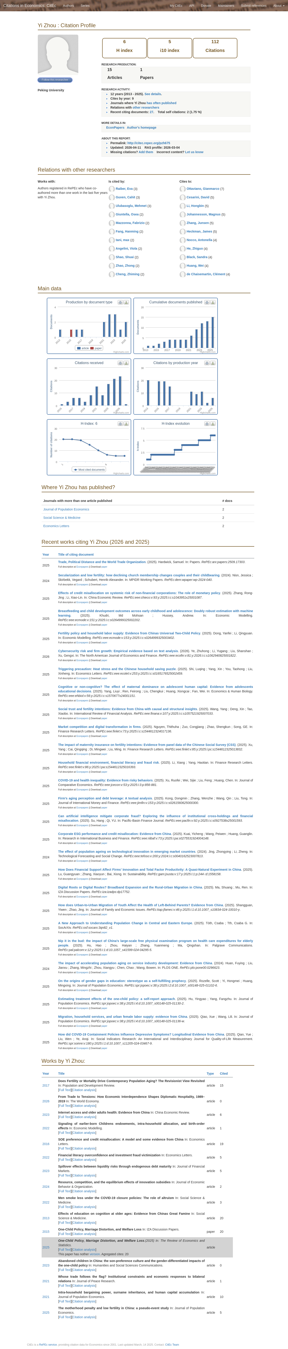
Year (48, 554)
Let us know (194, 152)
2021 (46, 1281)
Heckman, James (199, 231)
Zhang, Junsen (198, 223)
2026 (46, 1101)
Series (85, 5)
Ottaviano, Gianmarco (203, 188)
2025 (46, 1247)
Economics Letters (56, 526)
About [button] (279, 5)
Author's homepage (141, 127)
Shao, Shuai (125, 257)
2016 (46, 1144)
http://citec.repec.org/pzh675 (148, 143)
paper (104, 567)
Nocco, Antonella (199, 240)
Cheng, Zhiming (128, 274)
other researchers (146, 107)
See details (152, 94)
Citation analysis (83, 1090)
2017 (46, 1085)
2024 (46, 1186)
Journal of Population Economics (66, 509)
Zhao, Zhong (125, 265)
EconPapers (115, 127)
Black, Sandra (197, 257)
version (95, 1254)
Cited (226, 1073)
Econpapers (82, 567)
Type (212, 1073)
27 (151, 112)
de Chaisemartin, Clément (206, 274)
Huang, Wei (195, 265)
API (191, 5)
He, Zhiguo (195, 248)
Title (63, 1073)
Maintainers (226, 5)
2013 (46, 1218)
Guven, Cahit (125, 197)
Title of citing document (78, 554)
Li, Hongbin (195, 206)
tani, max (122, 240)
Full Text (65, 1090)
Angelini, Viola (126, 248)
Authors (68, 5)
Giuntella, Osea (127, 214)
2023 (46, 1114)
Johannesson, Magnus (203, 214)
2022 (46, 1128)
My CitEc (176, 5)
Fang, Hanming (127, 231)
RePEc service (48, 1344)
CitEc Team (172, 1344)
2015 (46, 1231)
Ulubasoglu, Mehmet (131, 206)
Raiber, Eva (124, 188)
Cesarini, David (198, 197)
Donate (206, 5)
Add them (146, 152)
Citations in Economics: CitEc (29, 5)
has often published (161, 103)
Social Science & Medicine (62, 517)
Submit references (254, 5)
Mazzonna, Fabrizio (130, 223)
